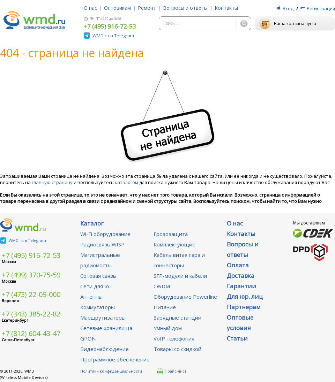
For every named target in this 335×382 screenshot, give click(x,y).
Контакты (226, 8)
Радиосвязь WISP (102, 244)
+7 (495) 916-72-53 (110, 26)
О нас (90, 8)
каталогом (126, 182)
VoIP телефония (174, 338)
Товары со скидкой (177, 348)
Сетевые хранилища (106, 327)
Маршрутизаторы (103, 317)
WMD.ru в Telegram (113, 35)
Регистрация (321, 8)
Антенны (91, 296)
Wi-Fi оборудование (105, 233)
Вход (288, 8)
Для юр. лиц (245, 296)
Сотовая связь (98, 275)
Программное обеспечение (115, 359)
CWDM (162, 286)
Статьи (237, 338)
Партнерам (244, 307)
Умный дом (168, 327)
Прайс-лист (171, 371)
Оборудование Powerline (185, 296)
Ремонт (147, 8)
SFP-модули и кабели (180, 275)
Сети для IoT (96, 286)
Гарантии (241, 286)
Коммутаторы (97, 307)
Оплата (238, 265)
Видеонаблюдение (104, 348)
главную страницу (52, 182)
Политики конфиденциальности (111, 371)
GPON (88, 338)
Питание (165, 307)
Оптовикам (117, 8)
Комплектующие (174, 244)
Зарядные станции (177, 317)
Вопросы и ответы (185, 8)
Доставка (240, 276)
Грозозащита (171, 233)
